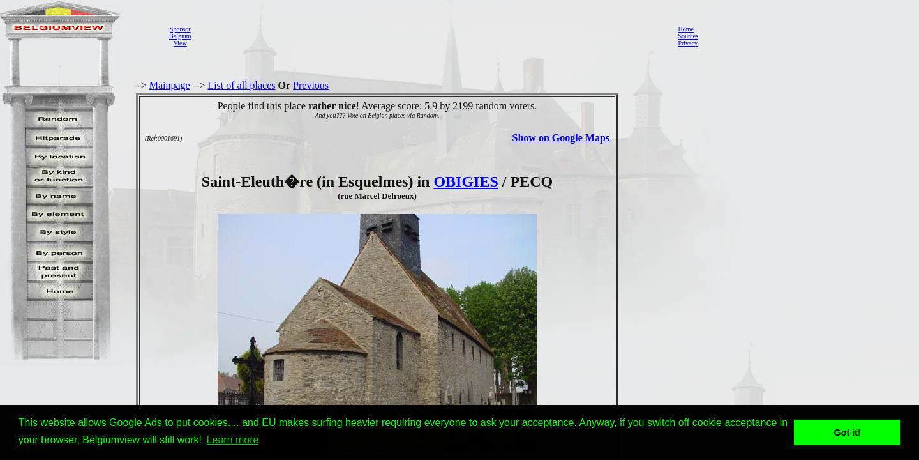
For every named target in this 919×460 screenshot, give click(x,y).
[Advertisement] (430, 36)
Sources (688, 36)
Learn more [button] (233, 439)
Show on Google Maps (560, 137)
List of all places (241, 85)
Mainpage (169, 85)
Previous (311, 85)
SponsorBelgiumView (180, 36)
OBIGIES (465, 181)
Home (685, 29)
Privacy (688, 43)
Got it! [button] (847, 432)
